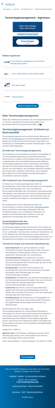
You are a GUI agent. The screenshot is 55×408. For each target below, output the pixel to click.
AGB (23, 392)
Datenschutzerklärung (34, 392)
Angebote (13, 376)
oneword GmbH (17, 97)
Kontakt (21, 376)
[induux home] (10, 4)
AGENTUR (16, 9)
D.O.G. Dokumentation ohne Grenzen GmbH (28, 74)
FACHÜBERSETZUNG (27, 9)
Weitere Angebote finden (27, 106)
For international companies (35, 376)
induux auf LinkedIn (35, 386)
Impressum (16, 392)
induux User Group (20, 386)
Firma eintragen (27, 357)
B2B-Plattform (7, 9)
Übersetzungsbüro (42, 207)
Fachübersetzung (17, 139)
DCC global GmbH (18, 85)
